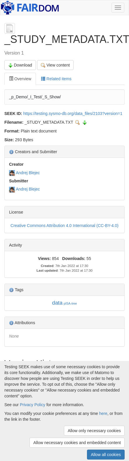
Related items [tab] (56, 78)
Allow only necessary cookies (94, 430)
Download (20, 65)
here (103, 413)
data (57, 303)
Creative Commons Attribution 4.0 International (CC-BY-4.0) (64, 225)
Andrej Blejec (28, 172)
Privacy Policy (32, 404)
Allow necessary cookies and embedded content (77, 442)
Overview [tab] (20, 78)
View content (55, 65)
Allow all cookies (106, 454)
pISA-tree (70, 303)
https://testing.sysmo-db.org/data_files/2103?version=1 (73, 113)
